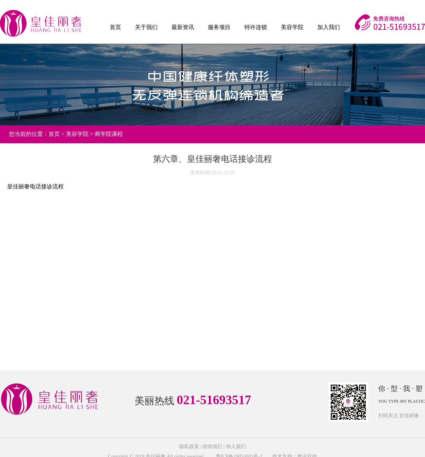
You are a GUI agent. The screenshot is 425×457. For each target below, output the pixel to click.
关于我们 (146, 27)
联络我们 (212, 446)
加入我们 (328, 27)
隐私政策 (189, 446)
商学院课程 (109, 134)
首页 (115, 27)
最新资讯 (182, 27)
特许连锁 (255, 27)
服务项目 (219, 27)
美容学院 (292, 27)
